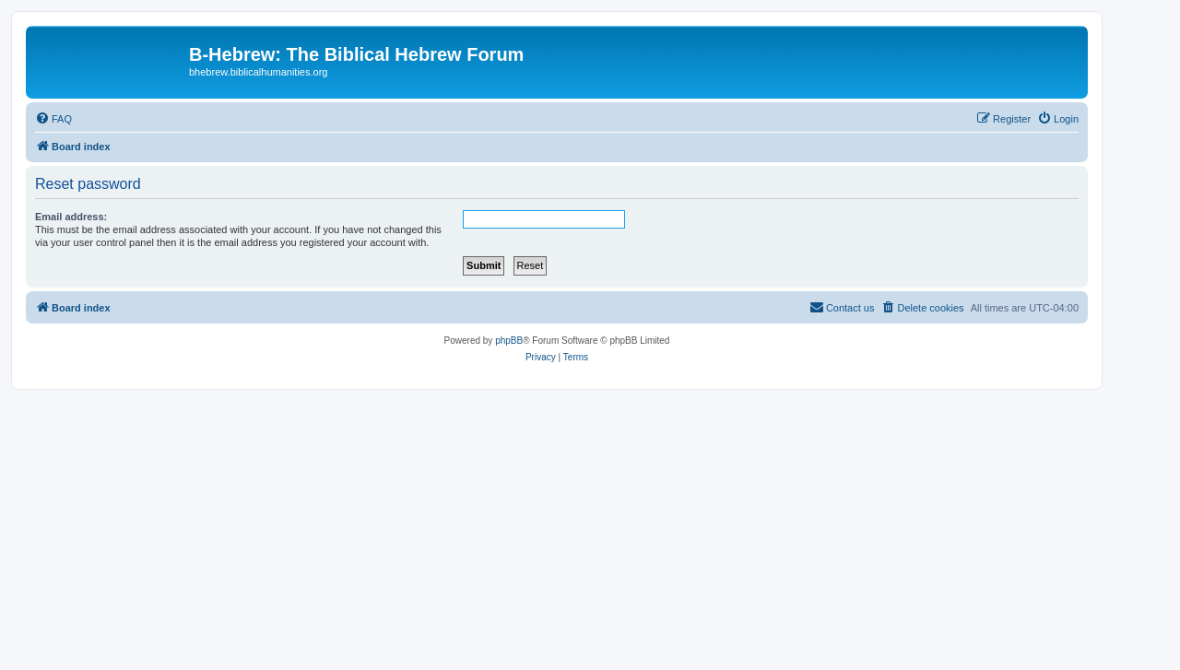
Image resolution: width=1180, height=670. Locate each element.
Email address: (71, 216)
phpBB (509, 340)
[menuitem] (53, 119)
